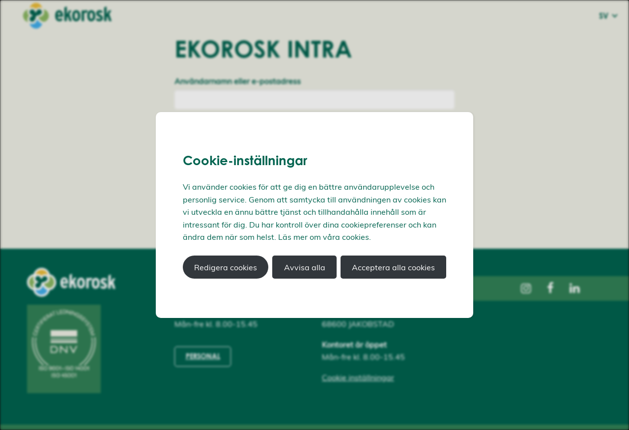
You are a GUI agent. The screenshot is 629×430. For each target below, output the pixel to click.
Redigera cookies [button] (225, 267)
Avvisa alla (304, 267)
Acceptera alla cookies (393, 267)
